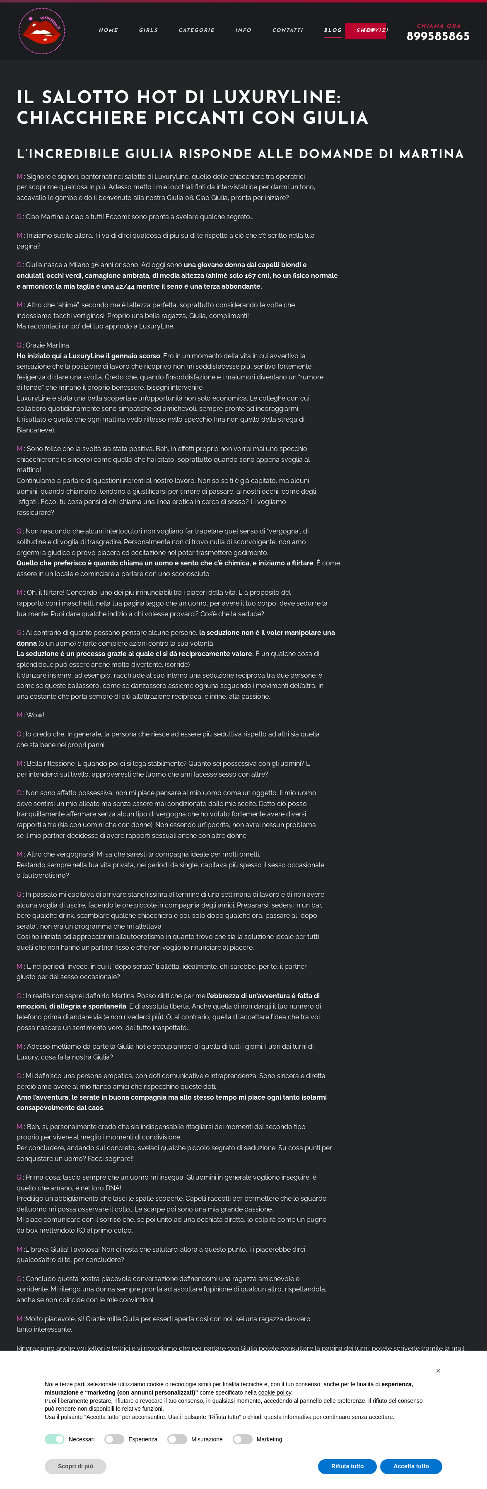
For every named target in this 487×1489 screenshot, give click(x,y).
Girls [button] (148, 30)
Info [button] (243, 30)
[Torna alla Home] (41, 31)
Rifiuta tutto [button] (347, 1466)
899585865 (438, 37)
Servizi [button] (375, 30)
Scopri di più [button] (75, 1466)
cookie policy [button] (274, 1392)
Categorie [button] (196, 30)
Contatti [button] (287, 30)
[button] (438, 1370)
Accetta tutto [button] (411, 1466)
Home (108, 30)
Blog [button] (333, 30)
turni (362, 1348)
